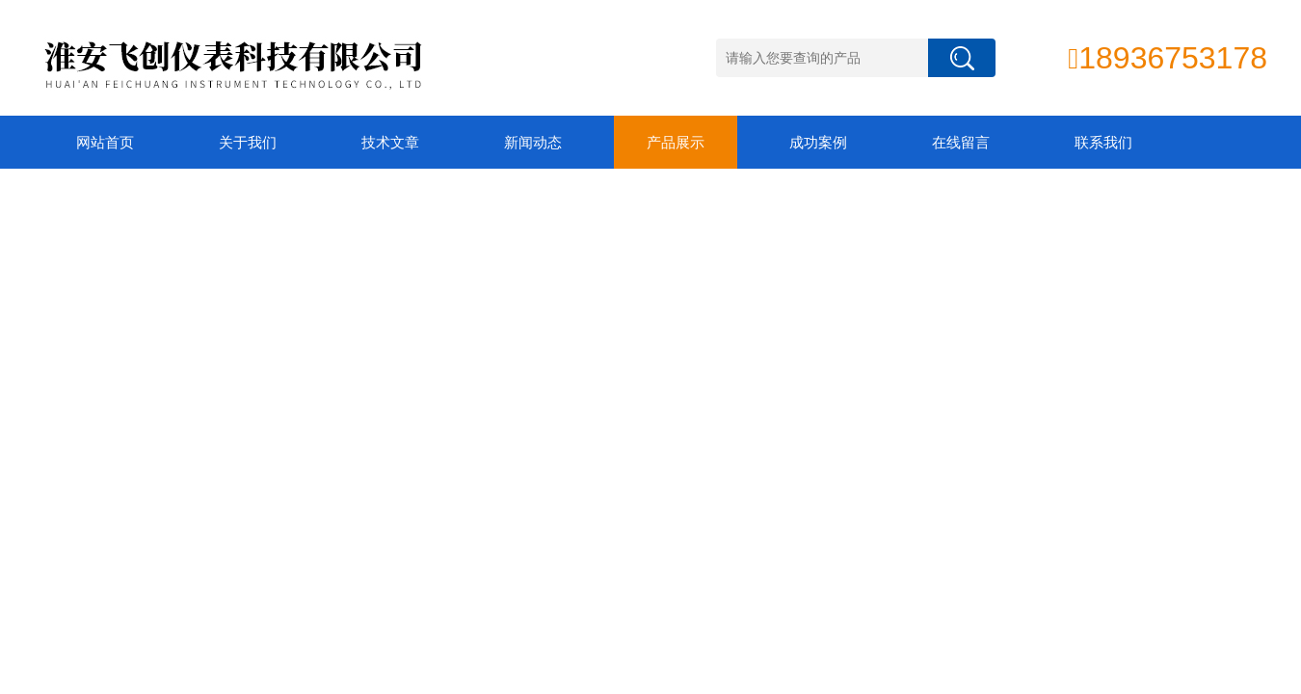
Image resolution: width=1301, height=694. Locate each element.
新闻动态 (533, 142)
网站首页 (105, 142)
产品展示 (675, 142)
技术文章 (390, 142)
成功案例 (818, 142)
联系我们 (1103, 142)
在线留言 (961, 142)
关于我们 (248, 142)
